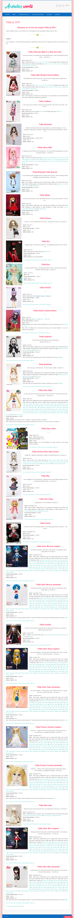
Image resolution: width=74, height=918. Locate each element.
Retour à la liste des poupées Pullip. (15, 906)
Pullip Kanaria (35, 185)
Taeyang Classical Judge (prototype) (57, 462)
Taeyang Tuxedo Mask (41, 404)
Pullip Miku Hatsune (47, 157)
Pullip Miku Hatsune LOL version (49, 159)
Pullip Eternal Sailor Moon (60, 411)
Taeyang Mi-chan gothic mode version (32, 815)
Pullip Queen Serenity (36, 411)
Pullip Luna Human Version (47, 405)
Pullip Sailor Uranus (44, 561)
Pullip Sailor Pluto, (60, 405)
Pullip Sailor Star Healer (55, 409)
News (14, 14)
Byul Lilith (30, 636)
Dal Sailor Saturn (54, 563)
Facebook (59, 6)
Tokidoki (42, 111)
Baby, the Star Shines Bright (41, 62)
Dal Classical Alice (46, 463)
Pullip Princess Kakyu (17, 414)
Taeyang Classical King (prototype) (31, 463)
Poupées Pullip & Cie (24, 14)
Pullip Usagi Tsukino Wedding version (52, 570)
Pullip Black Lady (44, 407)
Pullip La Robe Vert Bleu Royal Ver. (53, 64)
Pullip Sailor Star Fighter (29, 409)
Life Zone (49, 14)
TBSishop (60, 357)
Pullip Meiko (37, 159)
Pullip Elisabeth (48, 634)
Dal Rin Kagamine (26, 161)
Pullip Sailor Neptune (33, 405)
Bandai (43, 421)
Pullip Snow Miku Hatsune (60, 157)
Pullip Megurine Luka (27, 159)
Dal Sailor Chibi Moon (54, 404)
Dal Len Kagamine (37, 161)
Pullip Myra (47, 251)
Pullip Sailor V (34, 407)
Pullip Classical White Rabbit (56, 460)
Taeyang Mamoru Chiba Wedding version (40, 412)
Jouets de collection (38, 14)
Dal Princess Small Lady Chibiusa (58, 407)
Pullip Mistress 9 (47, 411)
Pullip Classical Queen (40, 462)
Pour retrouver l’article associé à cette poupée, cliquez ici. (38, 260)
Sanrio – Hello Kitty (45, 319)
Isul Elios (25, 412)
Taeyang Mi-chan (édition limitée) (53, 815)
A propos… (57, 14)
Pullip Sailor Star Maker (42, 409)
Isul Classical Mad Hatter (59, 463)
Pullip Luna (59, 111)
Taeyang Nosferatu (59, 634)
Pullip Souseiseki (62, 184)
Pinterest (65, 6)
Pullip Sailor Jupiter (27, 404)
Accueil (7, 14)
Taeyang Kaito (63, 159)
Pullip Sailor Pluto (43, 704)
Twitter (62, 6)
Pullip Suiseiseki (25, 185)
